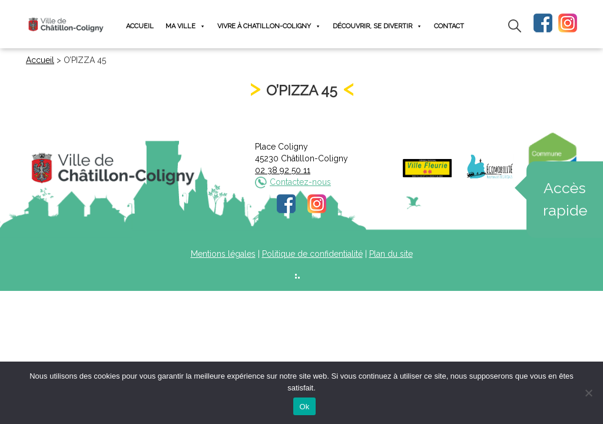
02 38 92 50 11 (282, 170)
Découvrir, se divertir (377, 26)
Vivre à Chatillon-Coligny (269, 26)
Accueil (140, 26)
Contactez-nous (300, 182)
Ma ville (185, 26)
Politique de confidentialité (312, 254)
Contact (449, 26)
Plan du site (391, 254)
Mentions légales (223, 254)
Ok (304, 406)
